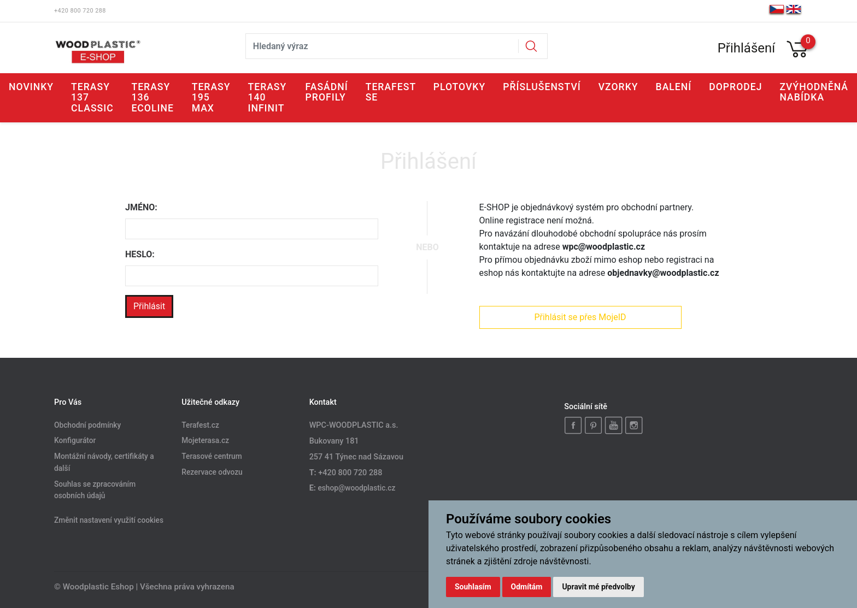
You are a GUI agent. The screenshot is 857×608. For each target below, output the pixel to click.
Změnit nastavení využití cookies (108, 520)
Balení (674, 86)
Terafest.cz (200, 425)
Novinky (31, 86)
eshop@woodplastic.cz (356, 487)
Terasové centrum (211, 456)
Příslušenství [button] (542, 86)
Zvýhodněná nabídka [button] (813, 92)
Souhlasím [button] (473, 586)
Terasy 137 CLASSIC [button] (92, 97)
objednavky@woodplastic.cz (663, 273)
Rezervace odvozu (211, 472)
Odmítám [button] (527, 586)
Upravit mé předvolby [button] (598, 586)
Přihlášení (747, 48)
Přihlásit (149, 306)
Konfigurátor (75, 440)
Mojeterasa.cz (205, 440)
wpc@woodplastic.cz (603, 246)
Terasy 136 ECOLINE (152, 97)
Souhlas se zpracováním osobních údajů (95, 490)
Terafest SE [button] (391, 92)
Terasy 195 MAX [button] (211, 97)
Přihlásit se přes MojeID (580, 317)
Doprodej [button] (735, 86)
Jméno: (141, 207)
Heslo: (140, 254)
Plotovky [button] (459, 86)
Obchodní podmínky (87, 425)
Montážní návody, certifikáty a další (104, 462)
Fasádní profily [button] (327, 92)
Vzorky (618, 86)
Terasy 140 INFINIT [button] (267, 97)
